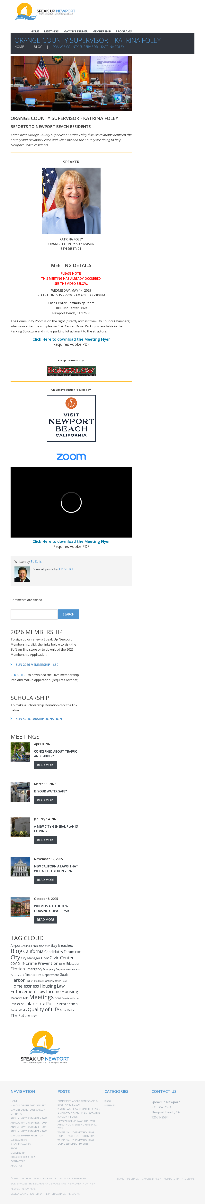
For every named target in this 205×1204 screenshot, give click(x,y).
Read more (45, 765)
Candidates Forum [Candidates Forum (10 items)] (59, 951)
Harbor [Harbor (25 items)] (18, 980)
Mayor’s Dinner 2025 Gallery (28, 1109)
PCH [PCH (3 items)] (23, 1004)
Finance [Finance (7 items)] (30, 975)
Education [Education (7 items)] (73, 963)
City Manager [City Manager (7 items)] (30, 958)
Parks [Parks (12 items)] (15, 1003)
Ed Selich (37, 561)
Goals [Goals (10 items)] (64, 974)
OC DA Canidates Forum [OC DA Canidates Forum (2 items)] (67, 998)
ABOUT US (16, 1165)
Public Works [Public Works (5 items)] (19, 1010)
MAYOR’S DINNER (76, 31)
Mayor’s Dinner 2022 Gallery (28, 1105)
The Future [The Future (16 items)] (20, 1015)
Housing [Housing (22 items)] (48, 986)
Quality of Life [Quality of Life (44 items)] (43, 1009)
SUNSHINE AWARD (21, 1144)
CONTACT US (18, 1161)
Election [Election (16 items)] (18, 968)
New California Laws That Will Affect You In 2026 (76, 1122)
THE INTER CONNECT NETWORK (61, 1193)
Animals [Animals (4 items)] (27, 946)
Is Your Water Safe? (50, 791)
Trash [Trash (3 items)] (34, 1016)
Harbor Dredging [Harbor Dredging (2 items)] (34, 981)
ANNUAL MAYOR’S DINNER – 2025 (29, 1127)
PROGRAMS (124, 31)
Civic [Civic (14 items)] (45, 957)
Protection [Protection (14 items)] (68, 1003)
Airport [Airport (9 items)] (16, 945)
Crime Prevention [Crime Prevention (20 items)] (41, 963)
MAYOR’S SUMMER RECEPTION (27, 1135)
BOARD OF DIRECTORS (23, 1157)
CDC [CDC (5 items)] (78, 952)
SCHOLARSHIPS (19, 1139)
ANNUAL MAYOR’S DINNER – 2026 (29, 1131)
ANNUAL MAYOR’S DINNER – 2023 (29, 1118)
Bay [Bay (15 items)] (54, 945)
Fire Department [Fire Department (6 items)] (47, 975)
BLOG (38, 47)
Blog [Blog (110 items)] (16, 951)
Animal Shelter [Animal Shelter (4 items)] (41, 946)
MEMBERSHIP (102, 31)
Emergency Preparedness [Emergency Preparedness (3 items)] (57, 969)
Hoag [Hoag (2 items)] (64, 981)
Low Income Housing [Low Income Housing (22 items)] (58, 991)
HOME (35, 31)
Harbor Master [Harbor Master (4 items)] (52, 980)
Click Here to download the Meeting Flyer (71, 339)
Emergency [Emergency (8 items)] (34, 969)
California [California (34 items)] (33, 951)
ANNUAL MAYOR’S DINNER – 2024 (29, 1122)
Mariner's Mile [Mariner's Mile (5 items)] (19, 998)
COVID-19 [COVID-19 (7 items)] (18, 963)
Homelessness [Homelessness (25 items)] (25, 986)
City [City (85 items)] (15, 957)
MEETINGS (51, 31)
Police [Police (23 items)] (52, 1003)
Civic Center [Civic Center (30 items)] (62, 958)
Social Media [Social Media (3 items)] (67, 1010)
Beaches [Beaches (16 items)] (65, 945)
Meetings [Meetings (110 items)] (41, 997)
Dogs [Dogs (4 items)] (62, 964)
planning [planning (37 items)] (35, 1003)
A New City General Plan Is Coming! (79, 1113)
